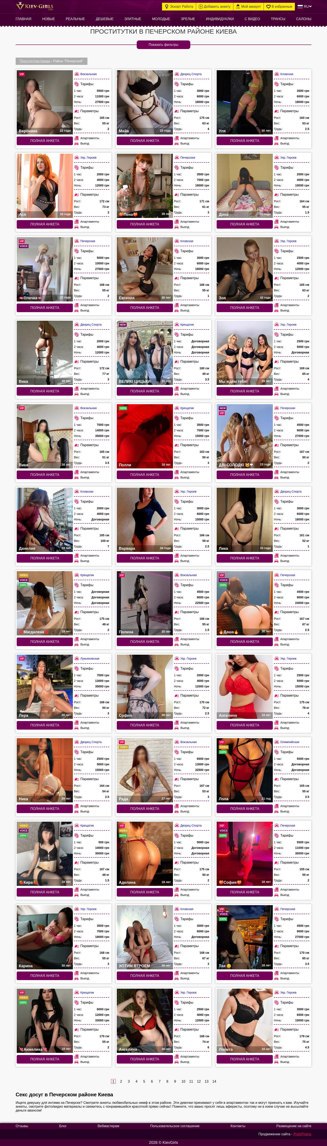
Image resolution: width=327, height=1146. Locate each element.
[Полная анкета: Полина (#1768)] (145, 603)
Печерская (184, 157)
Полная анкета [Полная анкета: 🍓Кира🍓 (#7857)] (44, 892)
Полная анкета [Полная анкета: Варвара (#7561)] (144, 558)
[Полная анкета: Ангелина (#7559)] (145, 1021)
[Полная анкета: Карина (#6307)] (45, 937)
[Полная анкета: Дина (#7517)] (245, 186)
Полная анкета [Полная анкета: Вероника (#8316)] (44, 141)
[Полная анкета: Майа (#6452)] (145, 102)
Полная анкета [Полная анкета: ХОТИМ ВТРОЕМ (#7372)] (144, 976)
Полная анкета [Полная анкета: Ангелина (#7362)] (244, 725)
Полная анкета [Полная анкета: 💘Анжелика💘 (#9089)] (44, 1059)
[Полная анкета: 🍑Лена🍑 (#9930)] (145, 186)
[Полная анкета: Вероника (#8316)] (45, 102)
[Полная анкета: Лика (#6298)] (245, 520)
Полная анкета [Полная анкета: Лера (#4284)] (44, 725)
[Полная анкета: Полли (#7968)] (145, 436)
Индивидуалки (220, 19)
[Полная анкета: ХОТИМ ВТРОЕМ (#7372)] (145, 937)
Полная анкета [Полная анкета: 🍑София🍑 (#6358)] (244, 892)
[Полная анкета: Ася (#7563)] (45, 186)
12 (199, 1081)
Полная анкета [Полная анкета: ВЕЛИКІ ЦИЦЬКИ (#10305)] (144, 391)
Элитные (132, 19)
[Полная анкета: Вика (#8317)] (45, 436)
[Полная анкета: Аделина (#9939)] (145, 854)
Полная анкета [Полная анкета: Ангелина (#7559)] (144, 1059)
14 (214, 1081)
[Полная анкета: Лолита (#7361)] (245, 1021)
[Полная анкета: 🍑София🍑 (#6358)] (245, 854)
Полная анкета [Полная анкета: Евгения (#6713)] (144, 308)
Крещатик (184, 324)
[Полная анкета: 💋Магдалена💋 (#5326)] (45, 603)
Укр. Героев (85, 157)
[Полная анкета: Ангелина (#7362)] (245, 687)
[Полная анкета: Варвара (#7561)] (145, 520)
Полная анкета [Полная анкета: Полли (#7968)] (144, 475)
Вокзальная (85, 74)
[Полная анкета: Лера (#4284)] (45, 687)
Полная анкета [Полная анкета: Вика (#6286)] (44, 391)
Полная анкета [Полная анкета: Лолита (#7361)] (244, 1059)
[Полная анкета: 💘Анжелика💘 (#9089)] (45, 1021)
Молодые (161, 19)
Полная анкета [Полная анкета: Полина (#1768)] (144, 642)
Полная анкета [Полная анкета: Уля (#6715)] (244, 141)
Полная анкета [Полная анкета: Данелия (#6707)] (44, 558)
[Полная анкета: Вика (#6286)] (45, 353)
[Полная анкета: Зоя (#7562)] (245, 269)
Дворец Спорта (188, 74)
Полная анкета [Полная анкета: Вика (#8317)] (44, 475)
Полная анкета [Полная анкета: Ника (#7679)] (44, 809)
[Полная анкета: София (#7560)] (145, 687)
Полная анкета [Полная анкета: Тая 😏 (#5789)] (244, 976)
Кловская (283, 74)
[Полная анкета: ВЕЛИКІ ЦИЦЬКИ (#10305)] (145, 353)
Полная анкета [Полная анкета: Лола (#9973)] (244, 809)
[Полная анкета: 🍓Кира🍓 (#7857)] (45, 854)
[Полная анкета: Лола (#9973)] (245, 770)
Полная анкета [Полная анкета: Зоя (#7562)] (244, 308)
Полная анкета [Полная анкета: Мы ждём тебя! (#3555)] (244, 391)
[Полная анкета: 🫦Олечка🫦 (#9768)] (45, 269)
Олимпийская (286, 742)
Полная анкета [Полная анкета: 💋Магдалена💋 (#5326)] (44, 642)
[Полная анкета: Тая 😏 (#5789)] (245, 937)
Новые (48, 19)
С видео (252, 19)
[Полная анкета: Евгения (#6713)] (145, 269)
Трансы (278, 19)
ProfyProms (302, 1134)
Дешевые (104, 19)
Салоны (303, 19)
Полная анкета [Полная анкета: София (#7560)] (144, 725)
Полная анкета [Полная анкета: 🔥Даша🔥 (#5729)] (244, 642)
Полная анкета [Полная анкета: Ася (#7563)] (44, 224)
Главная (23, 19)
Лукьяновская (86, 658)
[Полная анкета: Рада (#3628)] (145, 770)
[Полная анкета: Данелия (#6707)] (45, 520)
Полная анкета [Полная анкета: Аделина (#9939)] (144, 892)
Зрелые (188, 19)
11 (191, 1081)
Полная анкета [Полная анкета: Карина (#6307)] (44, 976)
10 (183, 1081)
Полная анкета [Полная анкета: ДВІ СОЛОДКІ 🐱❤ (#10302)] (244, 475)
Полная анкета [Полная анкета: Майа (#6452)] (144, 141)
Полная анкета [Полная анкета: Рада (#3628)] (144, 809)
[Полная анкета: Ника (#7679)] (45, 770)
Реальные (75, 19)
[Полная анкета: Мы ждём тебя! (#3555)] (245, 353)
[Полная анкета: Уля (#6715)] (245, 102)
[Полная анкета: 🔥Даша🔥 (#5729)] (245, 603)
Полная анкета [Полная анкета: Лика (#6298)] (244, 558)
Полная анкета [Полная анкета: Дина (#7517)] (244, 224)
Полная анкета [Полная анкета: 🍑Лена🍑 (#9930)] (144, 224)
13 (206, 1081)
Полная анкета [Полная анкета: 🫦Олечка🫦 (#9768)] (44, 308)
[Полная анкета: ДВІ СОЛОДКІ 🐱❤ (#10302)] (245, 436)
